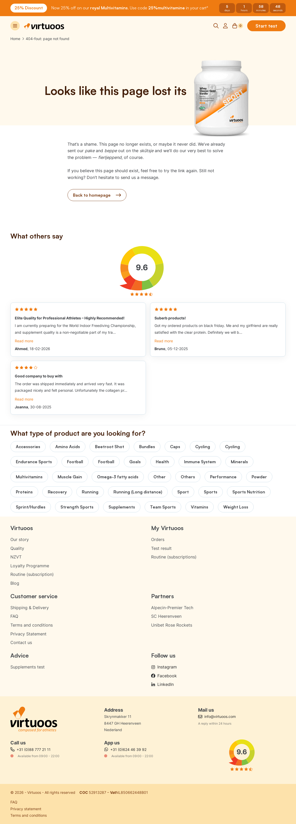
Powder (259, 476)
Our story (19, 539)
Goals (135, 461)
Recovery (57, 491)
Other (159, 476)
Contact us (21, 642)
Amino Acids (67, 446)
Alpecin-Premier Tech (172, 607)
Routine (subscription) (32, 574)
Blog (14, 583)
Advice (19, 655)
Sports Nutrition (248, 491)
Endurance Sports (34, 461)
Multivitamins (29, 476)
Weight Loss (235, 507)
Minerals (239, 461)
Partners (162, 596)
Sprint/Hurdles (30, 507)
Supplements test (27, 667)
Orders (157, 539)
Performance (223, 476)
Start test (266, 26)
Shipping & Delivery (29, 607)
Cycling (202, 446)
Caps (175, 446)
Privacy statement (25, 809)
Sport (183, 491)
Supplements (122, 507)
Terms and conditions (31, 625)
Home (15, 38)
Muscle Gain (70, 476)
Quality (17, 548)
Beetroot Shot (109, 446)
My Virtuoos (167, 527)
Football (75, 461)
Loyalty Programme (29, 565)
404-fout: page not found (47, 38)
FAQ (14, 616)
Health (162, 461)
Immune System (200, 461)
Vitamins (199, 507)
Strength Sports (76, 507)
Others (188, 476)
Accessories (28, 446)
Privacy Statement (28, 633)
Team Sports (163, 507)
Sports (210, 491)
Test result (161, 548)
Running (90, 491)
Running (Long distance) (137, 491)
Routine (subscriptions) (174, 556)
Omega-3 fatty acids (117, 476)
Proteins (24, 491)
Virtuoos (21, 527)
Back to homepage (97, 195)
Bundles (147, 446)
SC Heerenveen (166, 616)
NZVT (16, 556)
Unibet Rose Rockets (171, 625)
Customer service (33, 596)
